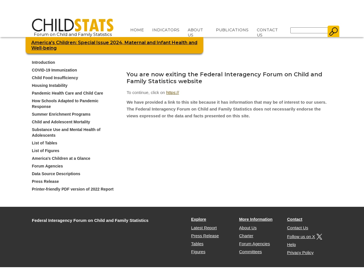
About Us (195, 32)
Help (291, 244)
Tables (197, 243)
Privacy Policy (300, 252)
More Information (256, 219)
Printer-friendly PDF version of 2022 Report (72, 189)
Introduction (43, 62)
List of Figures (45, 150)
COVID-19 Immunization (54, 70)
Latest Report (204, 227)
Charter (246, 235)
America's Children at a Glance (61, 158)
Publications (232, 29)
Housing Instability (49, 85)
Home (137, 29)
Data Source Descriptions (56, 173)
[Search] (309, 30)
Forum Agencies (47, 166)
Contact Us (267, 32)
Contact (294, 219)
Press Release (45, 181)
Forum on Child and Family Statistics (72, 32)
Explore (198, 219)
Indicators (165, 29)
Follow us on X (303, 236)
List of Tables (44, 143)
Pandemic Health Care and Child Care (67, 93)
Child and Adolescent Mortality (61, 122)
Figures (198, 251)
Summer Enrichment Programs (61, 114)
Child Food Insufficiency (55, 77)
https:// (172, 92)
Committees (250, 251)
